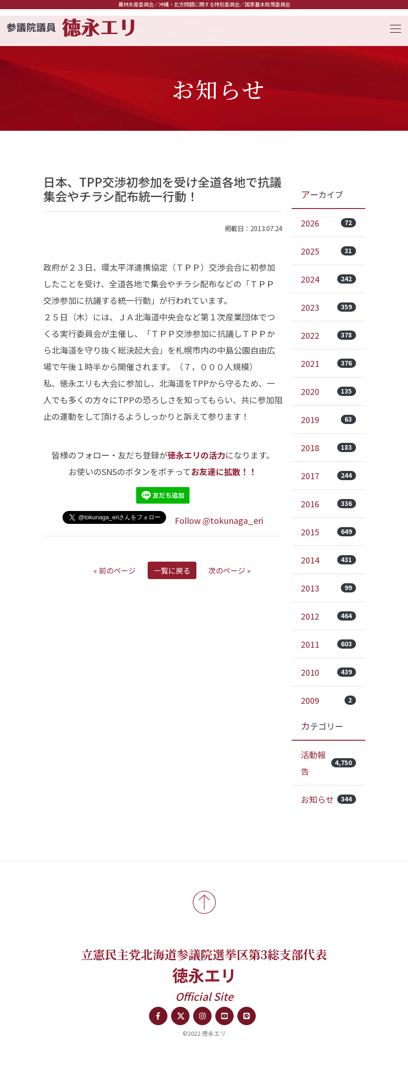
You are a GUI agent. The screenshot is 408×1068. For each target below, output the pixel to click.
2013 (328, 588)
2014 (328, 560)
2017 (328, 476)
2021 (328, 363)
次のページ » (229, 570)
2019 (328, 419)
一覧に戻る (172, 570)
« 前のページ (114, 570)
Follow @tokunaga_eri (219, 520)
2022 (328, 335)
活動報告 (328, 763)
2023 (328, 307)
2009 (328, 700)
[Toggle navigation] (393, 27)
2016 (328, 504)
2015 (328, 532)
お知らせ (328, 799)
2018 (328, 447)
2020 (328, 391)
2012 (328, 616)
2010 (328, 672)
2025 (328, 251)
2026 (328, 223)
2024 (328, 279)
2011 (328, 644)
